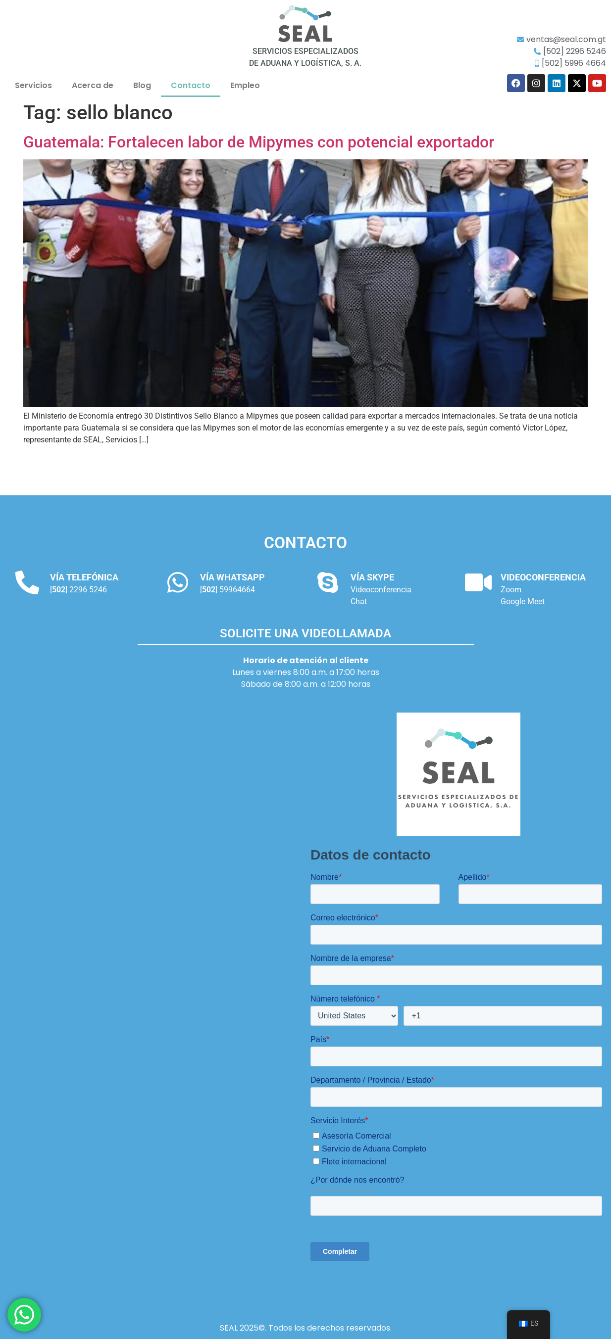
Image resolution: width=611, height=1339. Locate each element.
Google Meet (523, 601)
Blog (142, 85)
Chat (359, 601)
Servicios (33, 85)
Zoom (511, 589)
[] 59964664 (227, 589)
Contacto (190, 85)
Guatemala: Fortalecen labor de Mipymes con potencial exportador (258, 142)
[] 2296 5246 (78, 589)
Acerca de (92, 85)
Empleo (245, 85)
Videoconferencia (381, 589)
